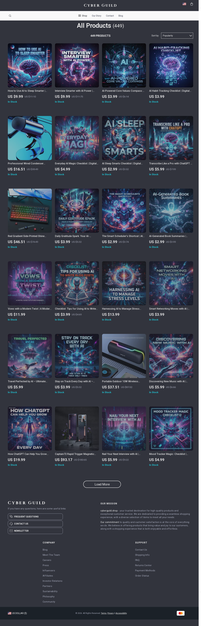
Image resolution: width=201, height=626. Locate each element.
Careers (47, 566)
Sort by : (156, 42)
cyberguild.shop (109, 517)
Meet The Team (51, 561)
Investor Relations (52, 587)
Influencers (49, 577)
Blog (121, 15)
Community (49, 608)
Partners (47, 592)
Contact (110, 15)
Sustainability (50, 598)
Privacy (110, 620)
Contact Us (141, 556)
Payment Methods (145, 577)
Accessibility (121, 620)
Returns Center (143, 572)
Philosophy (49, 603)
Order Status (142, 582)
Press (46, 572)
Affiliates (48, 582)
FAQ (137, 566)
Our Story (96, 15)
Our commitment (109, 528)
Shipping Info (142, 561)
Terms (103, 620)
